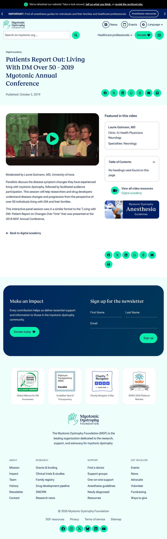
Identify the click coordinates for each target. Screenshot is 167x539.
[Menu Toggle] (159, 35)
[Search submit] (76, 35)
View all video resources (137, 188)
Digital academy (14, 52)
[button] (105, 93)
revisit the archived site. (129, 4)
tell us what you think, (98, 4)
